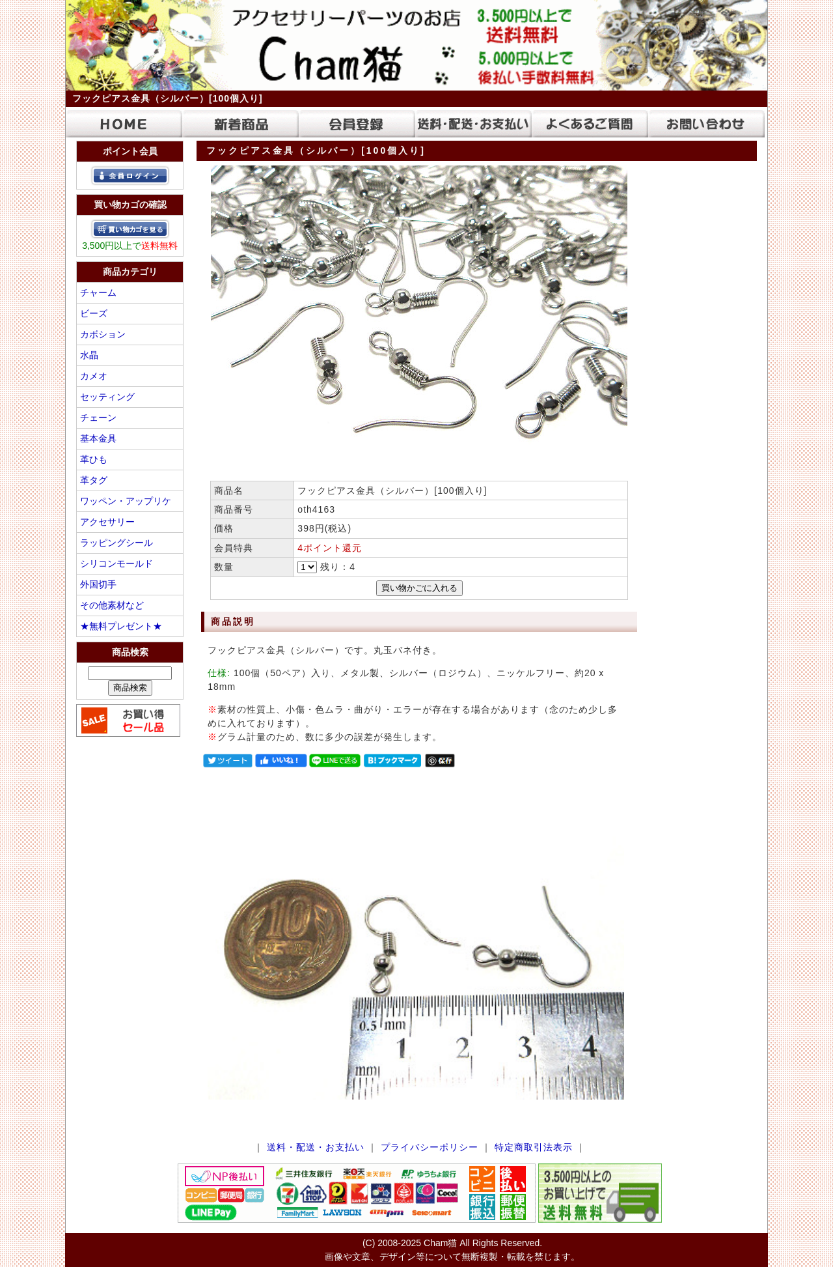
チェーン (98, 417)
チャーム (98, 292)
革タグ (93, 480)
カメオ (93, 376)
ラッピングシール (116, 542)
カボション (103, 334)
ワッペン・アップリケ (125, 501)
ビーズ (93, 313)
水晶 (89, 355)
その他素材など (112, 605)
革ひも (93, 459)
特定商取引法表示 (534, 1147)
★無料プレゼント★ (121, 626)
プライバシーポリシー (429, 1147)
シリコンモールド (116, 563)
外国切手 (98, 584)
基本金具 (98, 438)
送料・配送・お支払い (315, 1147)
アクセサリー (107, 522)
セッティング (107, 396)
